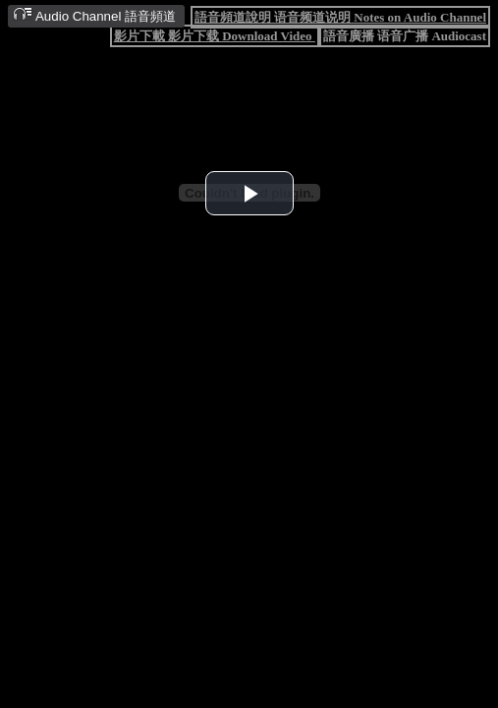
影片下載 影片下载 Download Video (214, 36)
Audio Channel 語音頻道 (94, 15)
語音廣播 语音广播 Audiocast (404, 36)
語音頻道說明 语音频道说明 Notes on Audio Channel (340, 17)
